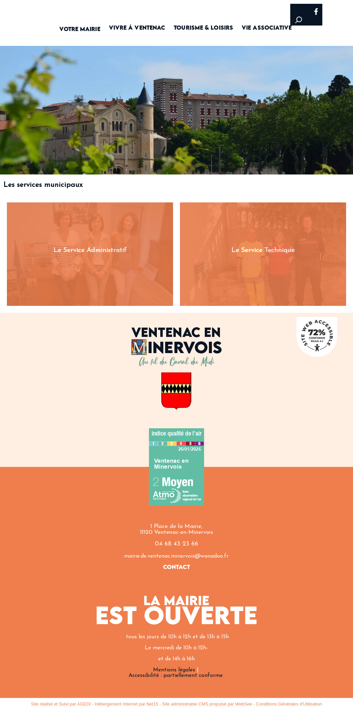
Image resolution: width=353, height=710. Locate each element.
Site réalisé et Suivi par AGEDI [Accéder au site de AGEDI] (61, 704)
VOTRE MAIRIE (79, 29)
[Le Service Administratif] (90, 254)
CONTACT (176, 567)
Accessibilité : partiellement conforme (176, 675)
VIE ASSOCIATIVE (267, 28)
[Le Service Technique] (263, 254)
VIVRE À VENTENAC (137, 28)
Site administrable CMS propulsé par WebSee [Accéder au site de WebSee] (207, 704)
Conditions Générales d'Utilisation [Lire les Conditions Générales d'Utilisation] (289, 704)
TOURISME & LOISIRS (203, 28)
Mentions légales (174, 670)
